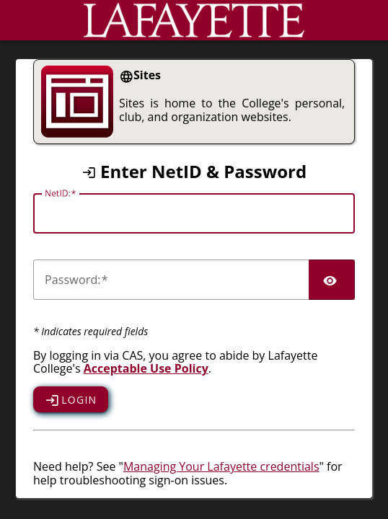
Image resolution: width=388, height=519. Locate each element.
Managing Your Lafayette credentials (221, 466)
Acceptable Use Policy (146, 368)
